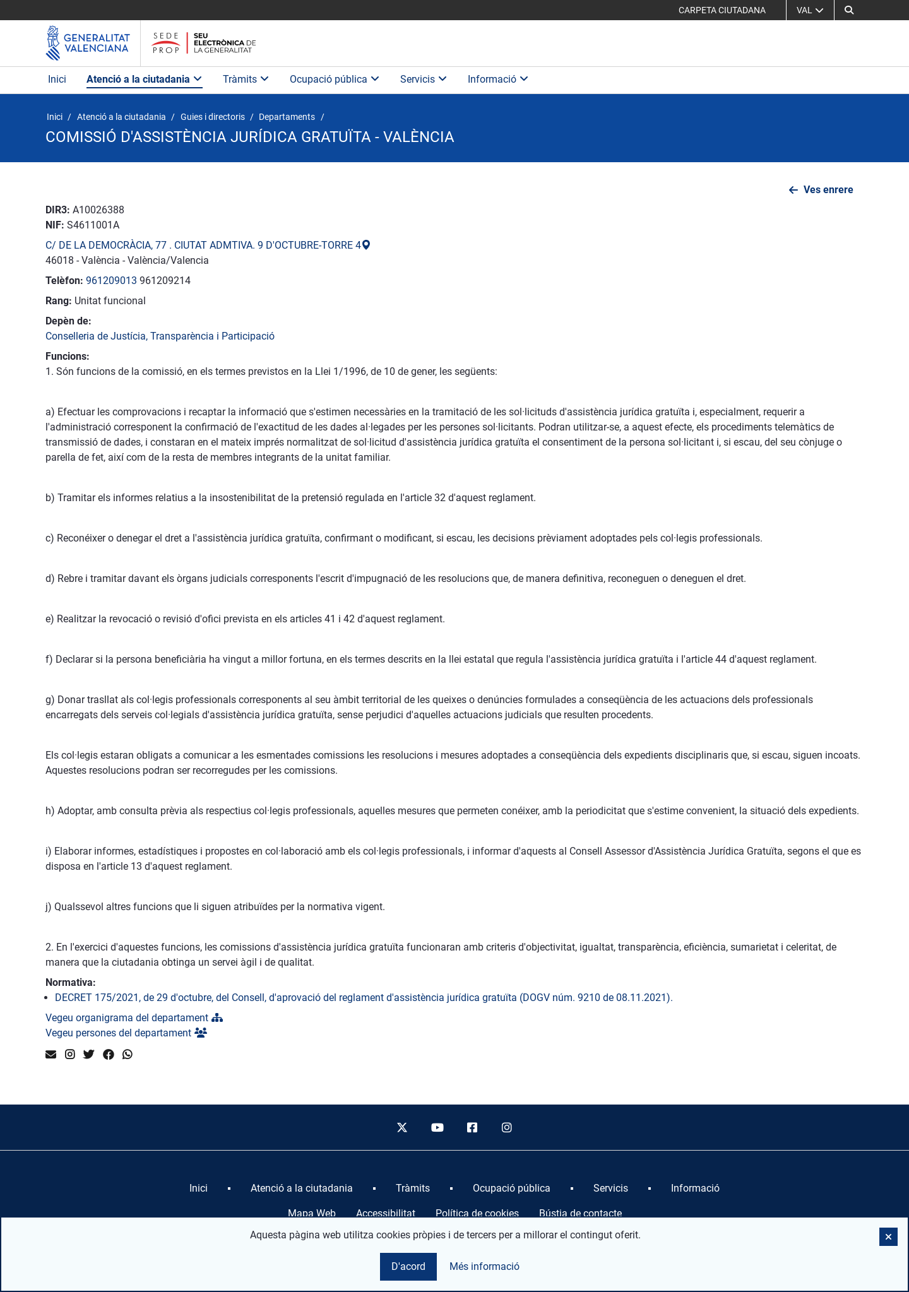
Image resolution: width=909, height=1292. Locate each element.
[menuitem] (198, 1188)
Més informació (484, 1266)
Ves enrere (828, 190)
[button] (849, 10)
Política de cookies (477, 1213)
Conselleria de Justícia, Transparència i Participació (160, 336)
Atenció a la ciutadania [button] (144, 79)
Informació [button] (498, 79)
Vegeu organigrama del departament (134, 1018)
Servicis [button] (424, 79)
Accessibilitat (385, 1213)
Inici (57, 79)
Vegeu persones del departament (126, 1033)
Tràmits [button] (246, 79)
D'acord (408, 1266)
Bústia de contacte (580, 1213)
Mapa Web (312, 1213)
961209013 (111, 281)
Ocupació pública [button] (335, 79)
